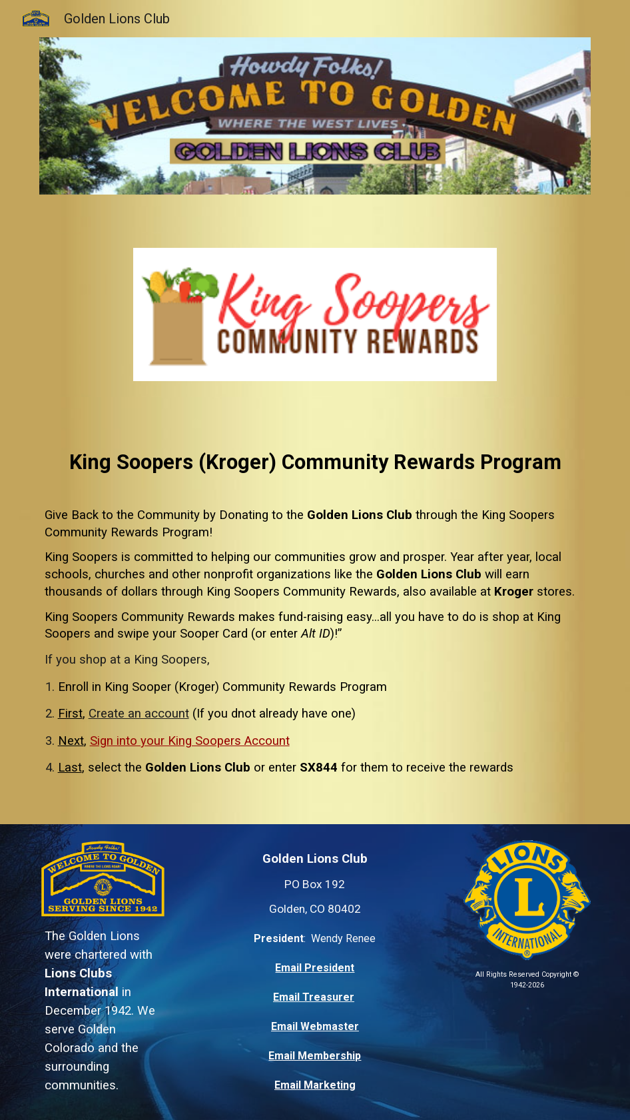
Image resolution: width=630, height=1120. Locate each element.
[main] (315, 453)
